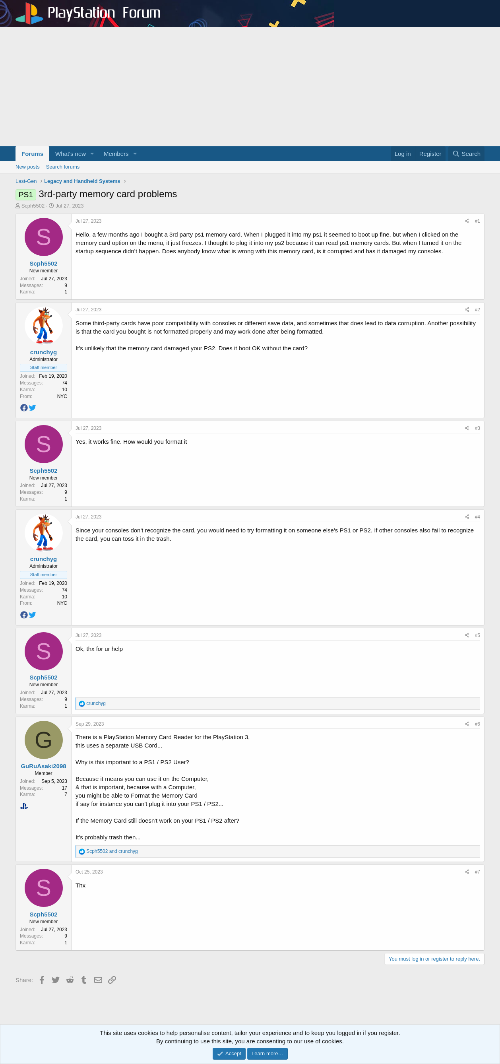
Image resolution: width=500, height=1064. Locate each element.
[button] (92, 153)
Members (116, 153)
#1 (477, 221)
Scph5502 (33, 206)
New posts (28, 167)
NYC (62, 396)
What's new (70, 153)
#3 (477, 428)
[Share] (467, 221)
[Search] (466, 153)
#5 (477, 635)
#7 (477, 872)
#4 (477, 517)
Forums (32, 153)
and (112, 851)
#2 (477, 310)
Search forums (63, 167)
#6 (477, 724)
